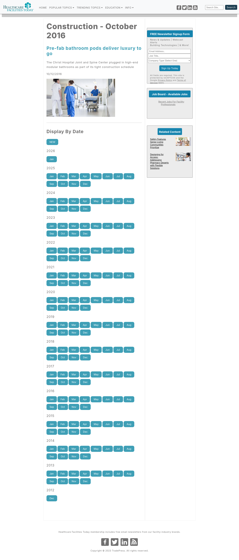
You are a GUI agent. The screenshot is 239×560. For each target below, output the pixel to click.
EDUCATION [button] (114, 7)
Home (43, 7)
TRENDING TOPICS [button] (90, 7)
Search (231, 7)
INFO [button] (129, 7)
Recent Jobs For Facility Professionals (171, 103)
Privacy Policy (165, 80)
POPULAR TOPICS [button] (61, 7)
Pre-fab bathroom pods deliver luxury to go (93, 50)
